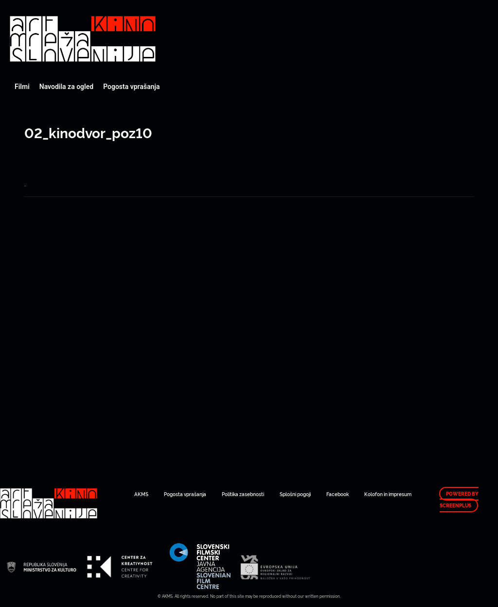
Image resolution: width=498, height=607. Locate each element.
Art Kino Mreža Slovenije (83, 39)
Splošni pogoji (295, 494)
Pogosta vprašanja (131, 86)
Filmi (22, 86)
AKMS (141, 494)
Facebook (337, 494)
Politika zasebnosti (243, 494)
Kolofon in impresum (387, 494)
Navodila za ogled (66, 86)
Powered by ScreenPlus (459, 499)
